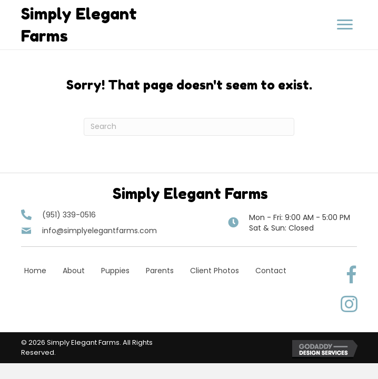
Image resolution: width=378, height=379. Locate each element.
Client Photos (214, 270)
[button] (345, 24)
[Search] (189, 127)
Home (35, 270)
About (74, 270)
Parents (160, 270)
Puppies (115, 270)
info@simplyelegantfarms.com (99, 230)
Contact (270, 270)
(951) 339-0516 (69, 215)
